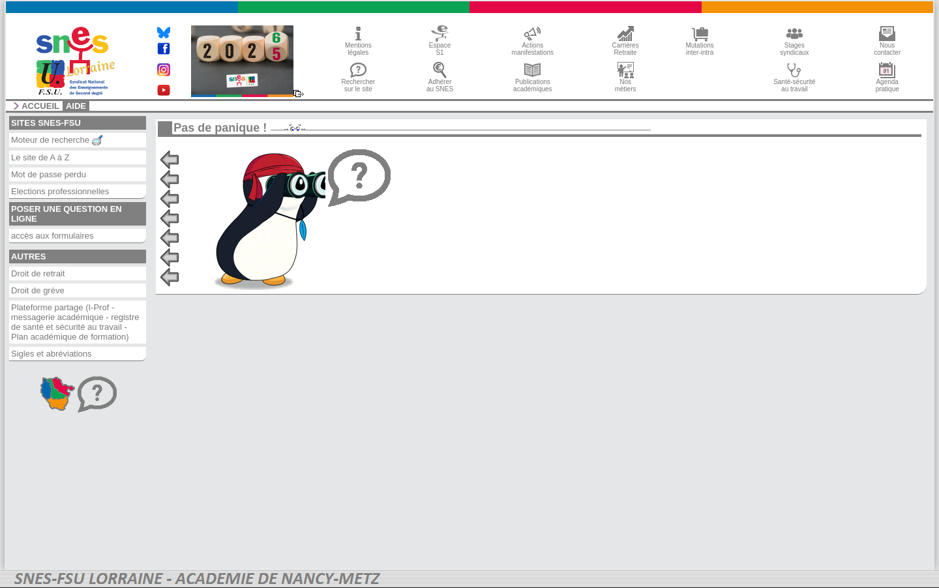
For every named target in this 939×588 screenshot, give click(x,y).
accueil (40, 106)
